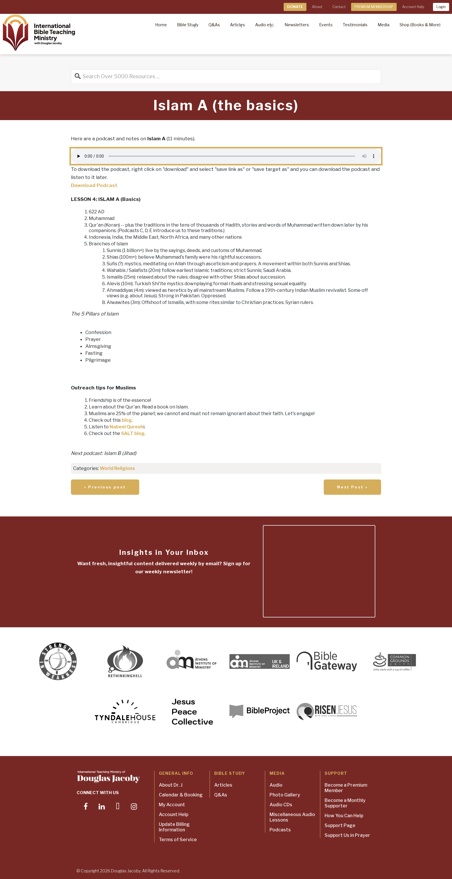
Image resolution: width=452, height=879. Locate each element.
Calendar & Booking (181, 795)
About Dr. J (170, 785)
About (317, 7)
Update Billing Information (174, 827)
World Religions (117, 468)
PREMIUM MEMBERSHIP (374, 7)
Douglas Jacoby (125, 870)
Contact (339, 7)
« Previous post (105, 487)
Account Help (413, 7)
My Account (172, 804)
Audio (276, 785)
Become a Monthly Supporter (345, 803)
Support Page (340, 825)
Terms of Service (178, 839)
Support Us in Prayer (347, 835)
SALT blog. (133, 433)
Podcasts (280, 830)
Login (441, 7)
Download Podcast (94, 185)
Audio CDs (281, 804)
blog (127, 420)
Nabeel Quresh (126, 427)
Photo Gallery (285, 795)
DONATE (295, 7)
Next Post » (352, 487)
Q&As (220, 795)
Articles (223, 785)
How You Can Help (344, 815)
